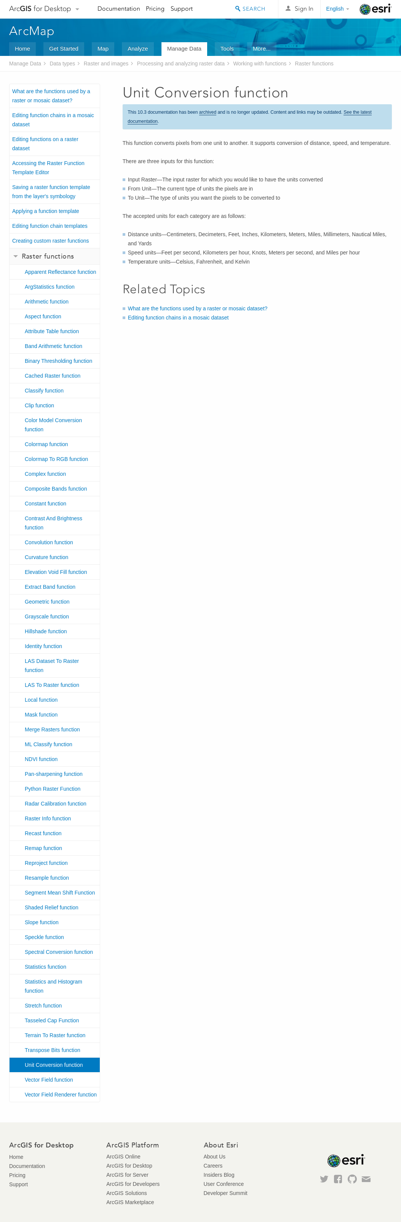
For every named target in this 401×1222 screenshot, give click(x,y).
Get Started (63, 48)
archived (207, 112)
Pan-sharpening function (54, 774)
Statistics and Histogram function (53, 986)
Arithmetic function (47, 302)
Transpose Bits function (52, 1050)
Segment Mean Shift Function (60, 893)
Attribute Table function (52, 331)
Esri (375, 9)
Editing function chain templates (50, 226)
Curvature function (46, 557)
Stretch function (43, 1006)
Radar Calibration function (55, 804)
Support (182, 8)
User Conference (224, 1184)
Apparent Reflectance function (60, 272)
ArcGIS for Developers (133, 1184)
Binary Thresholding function (58, 361)
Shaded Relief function (51, 907)
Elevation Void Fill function (56, 572)
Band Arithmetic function (53, 346)
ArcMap (32, 31)
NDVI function (41, 759)
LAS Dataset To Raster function (52, 665)
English (335, 9)
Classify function (44, 391)
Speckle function (44, 937)
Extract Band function (50, 587)
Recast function (43, 833)
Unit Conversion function (54, 1065)
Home (22, 48)
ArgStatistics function (50, 287)
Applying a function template (45, 211)
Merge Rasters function (52, 729)
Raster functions (314, 63)
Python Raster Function (52, 789)
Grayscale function (47, 616)
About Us (215, 1157)
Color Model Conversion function (53, 424)
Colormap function (46, 444)
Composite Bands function (56, 489)
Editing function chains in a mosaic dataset (53, 119)
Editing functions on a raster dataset (45, 143)
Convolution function (49, 542)
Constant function (45, 504)
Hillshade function (46, 631)
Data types (62, 63)
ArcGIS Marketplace (130, 1202)
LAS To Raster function (52, 685)
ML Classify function (48, 744)
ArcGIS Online (123, 1157)
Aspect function (43, 316)
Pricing (155, 8)
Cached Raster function (52, 376)
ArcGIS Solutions (126, 1193)
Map (103, 48)
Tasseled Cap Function (52, 1020)
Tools (227, 48)
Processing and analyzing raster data (181, 63)
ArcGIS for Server (127, 1175)
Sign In (304, 8)
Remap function (43, 848)
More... (262, 48)
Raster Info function (48, 818)
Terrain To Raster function (55, 1035)
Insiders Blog (219, 1175)
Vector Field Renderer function (61, 1095)
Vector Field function (49, 1080)
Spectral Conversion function (59, 952)
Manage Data (184, 48)
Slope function (42, 922)
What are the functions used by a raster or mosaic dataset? (51, 95)
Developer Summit (226, 1193)
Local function (41, 700)
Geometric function (47, 602)
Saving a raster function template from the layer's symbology (51, 191)
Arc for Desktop (40, 8)
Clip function (39, 405)
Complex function (45, 474)
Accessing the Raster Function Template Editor (48, 167)
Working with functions (259, 63)
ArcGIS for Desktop (129, 1166)
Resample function (47, 878)
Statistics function (45, 967)
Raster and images (106, 63)
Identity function (43, 646)
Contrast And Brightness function (53, 523)
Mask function (41, 715)
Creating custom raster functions (50, 241)
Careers (213, 1166)
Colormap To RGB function (56, 459)
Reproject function (46, 863)
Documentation (118, 8)
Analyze (138, 48)
